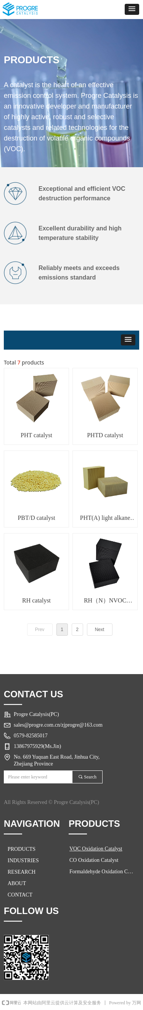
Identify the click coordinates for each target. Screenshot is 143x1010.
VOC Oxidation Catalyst (95, 849)
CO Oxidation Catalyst (93, 860)
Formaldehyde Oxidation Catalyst (104, 871)
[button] (132, 9)
